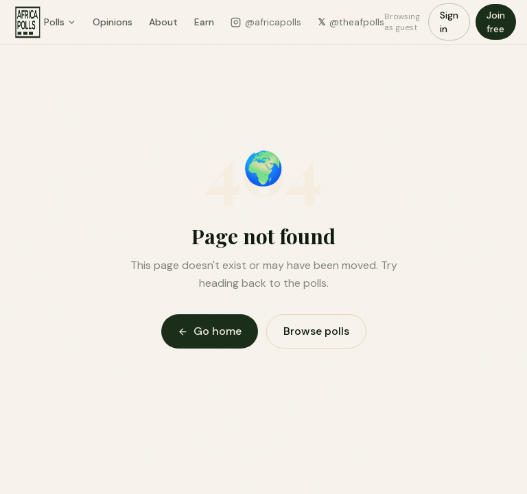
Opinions (112, 22)
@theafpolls (351, 22)
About (163, 22)
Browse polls (316, 331)
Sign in (449, 22)
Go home (210, 331)
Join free (496, 22)
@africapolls (266, 22)
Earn (204, 22)
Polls (60, 22)
